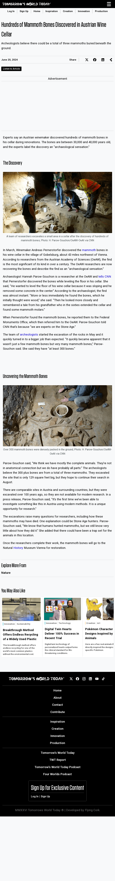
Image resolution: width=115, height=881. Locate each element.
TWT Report (57, 759)
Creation (68, 11)
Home (37, 11)
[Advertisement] (57, 106)
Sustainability (23, 624)
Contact (57, 704)
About (58, 697)
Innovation (84, 11)
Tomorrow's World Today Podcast (57, 767)
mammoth (89, 250)
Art (98, 623)
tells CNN (104, 276)
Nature (5, 572)
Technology (65, 623)
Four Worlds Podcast (57, 774)
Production (101, 11)
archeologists (29, 334)
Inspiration (51, 11)
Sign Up (24, 11)
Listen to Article (11, 68)
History (18, 547)
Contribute (57, 712)
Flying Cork (92, 810)
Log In (11, 11)
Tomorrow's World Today (58, 752)
